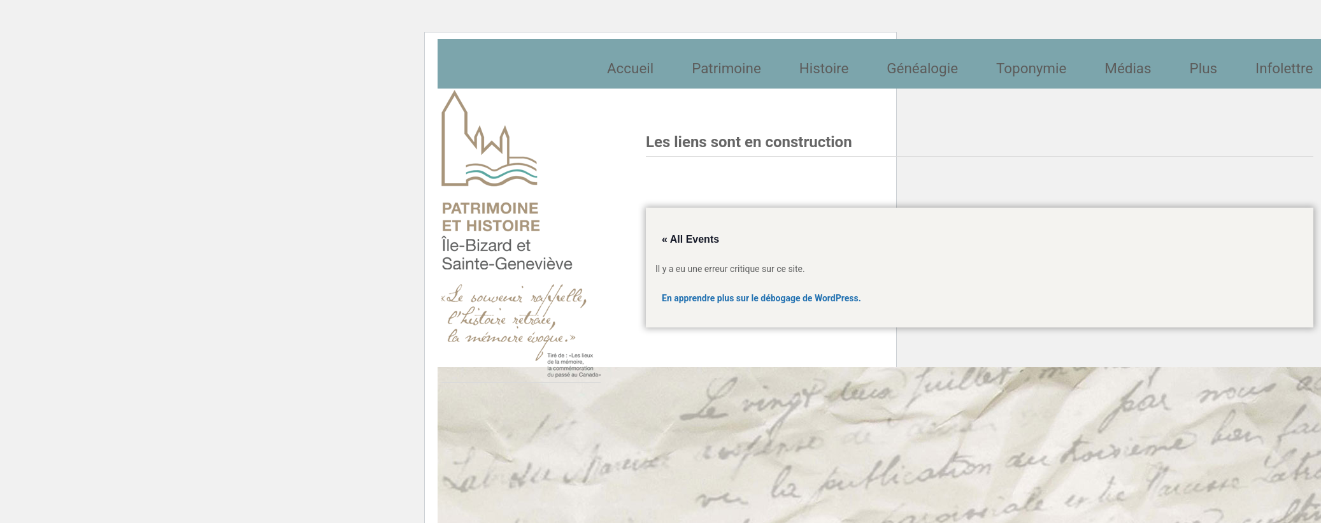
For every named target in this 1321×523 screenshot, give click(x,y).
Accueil (630, 68)
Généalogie (922, 68)
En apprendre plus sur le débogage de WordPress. (761, 298)
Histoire (824, 68)
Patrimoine (726, 68)
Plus (1203, 68)
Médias (1127, 68)
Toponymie (1031, 68)
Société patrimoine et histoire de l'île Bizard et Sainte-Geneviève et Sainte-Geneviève (521, 234)
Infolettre (1284, 68)
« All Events (690, 239)
